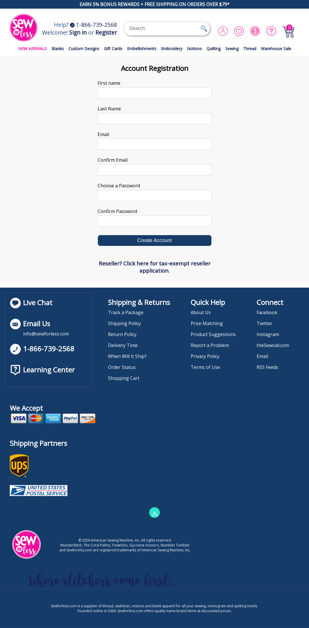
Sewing (231, 48)
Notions (194, 48)
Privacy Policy (205, 356)
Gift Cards (113, 48)
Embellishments (141, 48)
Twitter (264, 323)
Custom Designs (84, 48)
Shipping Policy (124, 323)
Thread (249, 48)
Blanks (58, 48)
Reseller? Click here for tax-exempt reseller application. (155, 267)
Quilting (213, 48)
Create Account (154, 240)
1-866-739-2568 (93, 25)
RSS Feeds (267, 367)
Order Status (122, 367)
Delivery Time (123, 345)
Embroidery (171, 48)
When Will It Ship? (127, 356)
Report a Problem (210, 345)
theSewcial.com (273, 345)
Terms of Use (205, 367)
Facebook (267, 312)
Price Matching (207, 323)
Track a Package (125, 312)
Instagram (268, 334)
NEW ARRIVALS (32, 48)
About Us (201, 312)
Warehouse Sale (276, 48)
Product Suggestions (213, 334)
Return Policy (122, 334)
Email (262, 356)
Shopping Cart (123, 378)
